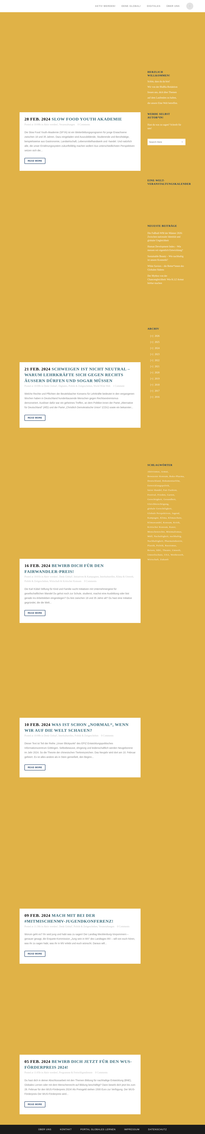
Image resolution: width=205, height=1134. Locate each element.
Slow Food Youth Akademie (87, 119)
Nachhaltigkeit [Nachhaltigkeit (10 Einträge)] (155, 541)
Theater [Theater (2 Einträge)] (167, 550)
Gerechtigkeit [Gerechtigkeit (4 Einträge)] (155, 499)
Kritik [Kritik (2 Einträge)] (176, 522)
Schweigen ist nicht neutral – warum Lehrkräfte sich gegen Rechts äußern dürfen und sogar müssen (77, 375)
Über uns (44, 1129)
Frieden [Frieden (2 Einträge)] (162, 494)
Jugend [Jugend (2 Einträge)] (175, 513)
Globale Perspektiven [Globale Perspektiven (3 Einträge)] (159, 513)
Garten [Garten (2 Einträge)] (170, 494)
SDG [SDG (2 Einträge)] (158, 550)
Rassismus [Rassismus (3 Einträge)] (170, 545)
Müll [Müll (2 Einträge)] (150, 536)
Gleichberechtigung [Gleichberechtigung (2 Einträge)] (158, 504)
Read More (35, 161)
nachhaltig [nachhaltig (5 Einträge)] (175, 536)
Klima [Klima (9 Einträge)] (163, 517)
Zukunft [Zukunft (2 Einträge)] (164, 559)
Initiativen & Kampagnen (86, 576)
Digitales (62, 386)
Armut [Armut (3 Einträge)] (164, 471)
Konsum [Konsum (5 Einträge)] (167, 522)
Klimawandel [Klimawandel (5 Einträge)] (155, 522)
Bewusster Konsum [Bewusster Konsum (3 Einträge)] (158, 476)
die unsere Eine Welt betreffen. (163, 103)
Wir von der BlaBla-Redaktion (163, 87)
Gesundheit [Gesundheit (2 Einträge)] (169, 499)
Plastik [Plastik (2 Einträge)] (151, 545)
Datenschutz (157, 1129)
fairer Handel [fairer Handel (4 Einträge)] (155, 490)
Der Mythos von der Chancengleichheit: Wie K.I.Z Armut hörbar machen (166, 279)
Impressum (132, 1129)
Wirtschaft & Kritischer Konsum (65, 581)
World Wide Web (101, 386)
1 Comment (119, 386)
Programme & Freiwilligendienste (75, 1072)
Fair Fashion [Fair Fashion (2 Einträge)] (170, 490)
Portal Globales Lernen (98, 1129)
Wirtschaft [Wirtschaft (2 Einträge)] (153, 559)
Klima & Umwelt (124, 576)
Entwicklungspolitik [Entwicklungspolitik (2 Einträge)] (158, 485)
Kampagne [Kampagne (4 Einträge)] (153, 517)
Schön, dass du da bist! (159, 81)
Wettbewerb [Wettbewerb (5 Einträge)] (177, 554)
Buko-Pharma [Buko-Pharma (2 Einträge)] (176, 476)
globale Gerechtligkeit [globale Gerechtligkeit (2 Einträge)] (160, 508)
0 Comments (84, 124)
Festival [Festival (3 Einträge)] (152, 494)
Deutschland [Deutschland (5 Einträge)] (154, 481)
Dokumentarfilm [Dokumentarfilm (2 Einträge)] (171, 481)
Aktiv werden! (51, 124)
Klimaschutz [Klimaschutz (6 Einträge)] (175, 517)
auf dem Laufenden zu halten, (162, 97)
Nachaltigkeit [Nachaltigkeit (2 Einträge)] (161, 536)
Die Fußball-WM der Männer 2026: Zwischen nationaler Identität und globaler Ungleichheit (165, 237)
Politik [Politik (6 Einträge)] (160, 545)
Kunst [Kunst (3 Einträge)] (172, 527)
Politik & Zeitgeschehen (80, 386)
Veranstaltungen (67, 124)
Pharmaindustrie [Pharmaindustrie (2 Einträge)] (173, 541)
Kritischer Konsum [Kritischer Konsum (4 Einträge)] (158, 527)
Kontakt (66, 1129)
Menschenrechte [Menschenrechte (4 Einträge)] (156, 531)
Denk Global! (50, 386)
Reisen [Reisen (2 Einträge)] (151, 550)
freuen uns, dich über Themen (162, 92)
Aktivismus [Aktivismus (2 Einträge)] (154, 471)
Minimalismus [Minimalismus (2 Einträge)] (173, 531)
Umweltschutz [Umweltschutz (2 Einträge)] (155, 554)
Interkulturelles (107, 576)
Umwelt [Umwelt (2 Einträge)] (176, 550)
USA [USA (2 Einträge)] (166, 554)
